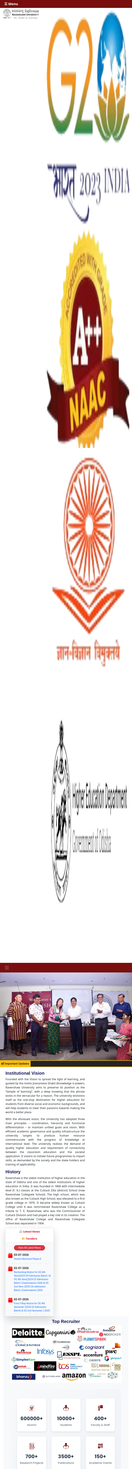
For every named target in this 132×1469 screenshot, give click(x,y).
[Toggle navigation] (7, 967)
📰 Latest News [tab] (29, 1232)
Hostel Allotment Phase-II (27, 1258)
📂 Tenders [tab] (29, 1239)
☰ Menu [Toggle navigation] (11, 4)
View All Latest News (29, 1247)
